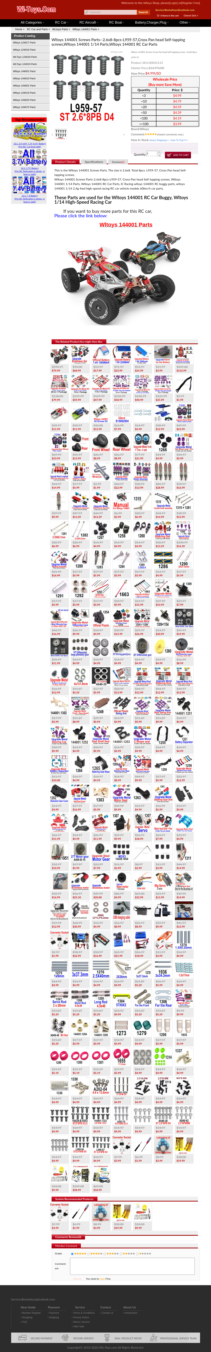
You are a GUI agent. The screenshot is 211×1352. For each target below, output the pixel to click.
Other (184, 22)
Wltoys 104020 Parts (24, 100)
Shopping (27, 1317)
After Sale (78, 1326)
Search (143, 12)
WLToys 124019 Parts (25, 64)
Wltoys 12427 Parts (126, 17)
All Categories (32, 22)
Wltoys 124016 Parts (24, 49)
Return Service (81, 1321)
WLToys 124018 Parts (25, 57)
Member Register (31, 1312)
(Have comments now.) (170, 134)
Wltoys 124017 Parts (24, 42)
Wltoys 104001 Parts (24, 85)
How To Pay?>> (179, 140)
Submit (77, 1278)
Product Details (65, 162)
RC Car (62, 22)
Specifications (94, 162)
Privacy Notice (81, 1317)
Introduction (130, 1312)
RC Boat (116, 22)
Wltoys (147, 3)
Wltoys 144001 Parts (109, 17)
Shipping (54, 1317)
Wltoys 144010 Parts (24, 78)
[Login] (173, 3)
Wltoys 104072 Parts (24, 107)
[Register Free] (190, 3)
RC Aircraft (89, 22)
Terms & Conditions (84, 1312)
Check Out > (191, 15)
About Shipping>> (159, 140)
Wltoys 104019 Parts (24, 92)
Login (102, 1278)
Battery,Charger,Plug (152, 22)
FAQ (24, 1321)
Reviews (118, 162)
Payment (54, 1312)
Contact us (107, 1312)
